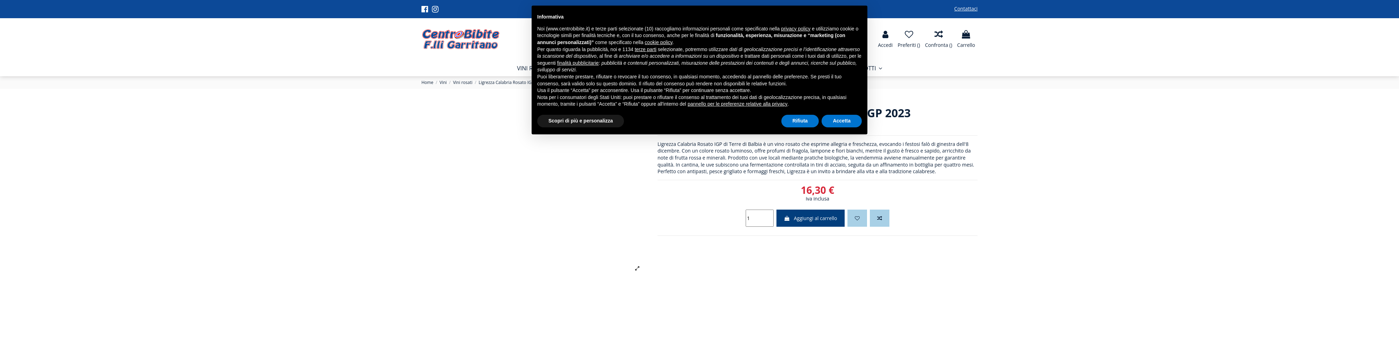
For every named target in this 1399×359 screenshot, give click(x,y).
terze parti (645, 49)
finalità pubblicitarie (578, 63)
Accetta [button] (842, 121)
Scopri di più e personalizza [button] (580, 121)
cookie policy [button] (658, 42)
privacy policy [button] (795, 28)
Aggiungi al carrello (810, 218)
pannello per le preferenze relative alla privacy (738, 104)
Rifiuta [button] (800, 121)
